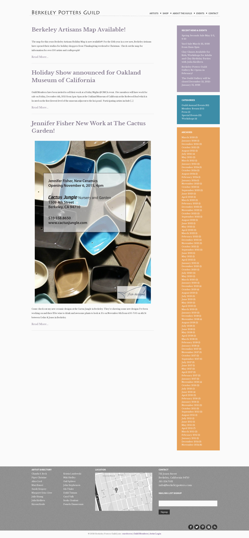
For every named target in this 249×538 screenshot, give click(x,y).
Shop (165, 13)
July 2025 (187, 154)
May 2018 (187, 332)
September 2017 (190, 359)
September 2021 (190, 249)
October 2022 (189, 213)
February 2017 (189, 375)
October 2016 (189, 385)
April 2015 (187, 428)
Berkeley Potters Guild (66, 7)
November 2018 (190, 319)
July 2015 (187, 418)
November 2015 (190, 405)
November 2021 (190, 243)
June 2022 (187, 223)
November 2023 (190, 183)
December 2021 (190, 240)
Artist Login (155, 534)
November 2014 (190, 444)
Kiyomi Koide (38, 504)
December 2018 (190, 316)
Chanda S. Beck (39, 474)
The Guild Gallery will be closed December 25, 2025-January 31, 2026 (196, 81)
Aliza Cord (37, 481)
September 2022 (191, 216)
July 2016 (187, 388)
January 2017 (189, 378)
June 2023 (187, 193)
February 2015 (190, 435)
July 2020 (187, 273)
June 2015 (187, 421)
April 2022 (187, 230)
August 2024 (188, 173)
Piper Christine (39, 477)
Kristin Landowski (72, 474)
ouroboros (127, 534)
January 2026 (189, 140)
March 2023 (188, 200)
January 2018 (189, 345)
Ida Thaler (68, 489)
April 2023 (187, 197)
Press (184, 112)
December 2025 (190, 144)
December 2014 (190, 441)
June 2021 (187, 253)
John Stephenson (71, 485)
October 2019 (189, 289)
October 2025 (189, 147)
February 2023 (190, 203)
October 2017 (189, 355)
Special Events (190, 115)
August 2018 (188, 322)
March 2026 (188, 137)
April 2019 (187, 306)
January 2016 (189, 402)
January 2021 (189, 263)
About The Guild (182, 13)
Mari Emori (37, 485)
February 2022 (190, 236)
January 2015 (189, 438)
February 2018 (190, 342)
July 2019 (187, 296)
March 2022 (188, 233)
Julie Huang (37, 496)
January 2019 (189, 312)
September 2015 (190, 411)
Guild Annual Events (193, 105)
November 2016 (190, 382)
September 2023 (191, 190)
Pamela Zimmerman (73, 504)
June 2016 (187, 392)
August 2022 (188, 220)
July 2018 (187, 326)
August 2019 (188, 292)
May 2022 (187, 226)
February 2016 (190, 398)
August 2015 (188, 415)
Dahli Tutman (70, 493)
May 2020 (187, 276)
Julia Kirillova (38, 500)
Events (200, 13)
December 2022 (190, 207)
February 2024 (190, 177)
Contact (213, 13)
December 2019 (190, 286)
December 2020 (190, 266)
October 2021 (189, 246)
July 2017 (187, 362)
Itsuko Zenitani (70, 500)
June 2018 (187, 329)
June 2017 (187, 365)
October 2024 (189, 170)
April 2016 (187, 395)
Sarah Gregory (39, 489)
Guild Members (141, 534)
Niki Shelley (69, 477)
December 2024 (190, 167)
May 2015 (187, 425)
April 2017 (187, 372)
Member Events (190, 108)
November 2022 (190, 210)
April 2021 (187, 259)
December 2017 (190, 349)
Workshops (188, 118)
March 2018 (188, 339)
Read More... (40, 56)
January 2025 (189, 164)
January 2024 (189, 180)
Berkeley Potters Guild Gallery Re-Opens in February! (194, 70)
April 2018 (187, 335)
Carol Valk (68, 496)
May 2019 (187, 302)
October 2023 (189, 187)
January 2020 (189, 282)
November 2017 (190, 352)
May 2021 (187, 256)
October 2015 (189, 408)
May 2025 (187, 157)
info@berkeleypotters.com (175, 485)
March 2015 (188, 431)
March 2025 (188, 160)
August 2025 (188, 150)
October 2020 (189, 269)
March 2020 (188, 279)
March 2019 (188, 309)
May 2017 (187, 368)
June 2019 (187, 299)
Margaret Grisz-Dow (42, 493)
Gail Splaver (69, 481)
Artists (154, 13)
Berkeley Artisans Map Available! (79, 29)
